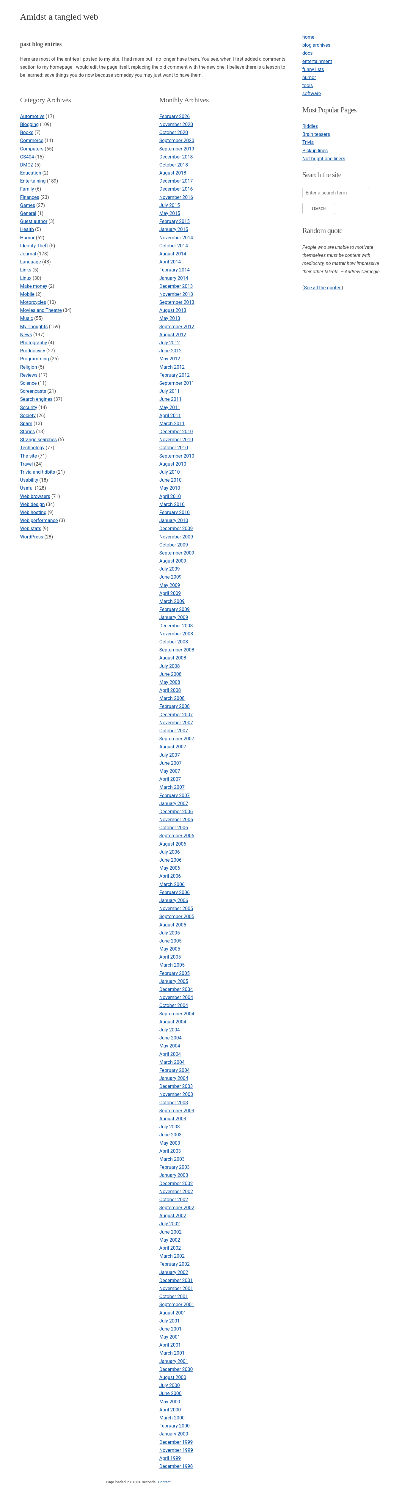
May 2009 (169, 585)
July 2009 (169, 569)
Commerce (31, 140)
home (308, 37)
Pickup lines (315, 150)
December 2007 (176, 714)
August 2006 (172, 844)
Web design (32, 504)
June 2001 (170, 1329)
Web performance (39, 520)
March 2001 (172, 1353)
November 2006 (176, 819)
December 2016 (176, 189)
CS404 (27, 157)
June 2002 (170, 1232)
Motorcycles (33, 302)
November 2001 (176, 1288)
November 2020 (176, 124)
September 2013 (176, 302)
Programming (34, 359)
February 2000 (174, 1426)
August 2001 (172, 1313)
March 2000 (172, 1418)
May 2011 (169, 407)
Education (30, 173)
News (26, 334)
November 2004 (176, 997)
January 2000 (173, 1434)
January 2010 (173, 520)
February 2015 (174, 221)
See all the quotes (322, 287)
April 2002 (170, 1248)
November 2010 (176, 439)
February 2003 (174, 1167)
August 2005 (172, 925)
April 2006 (170, 876)
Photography (33, 342)
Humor (27, 238)
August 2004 (172, 1022)
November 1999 (176, 1450)
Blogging (29, 124)
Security (28, 407)
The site (28, 456)
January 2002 (173, 1272)
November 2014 (176, 238)
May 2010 (169, 488)
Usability (29, 480)
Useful (27, 488)
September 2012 (176, 326)
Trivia (308, 142)
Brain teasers (316, 134)
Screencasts (33, 391)
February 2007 (174, 795)
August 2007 (172, 747)
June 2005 (170, 941)
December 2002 (176, 1183)
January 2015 (173, 229)
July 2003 (169, 1127)
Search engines (36, 399)
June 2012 (170, 351)
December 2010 (176, 431)
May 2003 (169, 1143)
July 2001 (169, 1321)
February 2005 (174, 973)
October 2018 (173, 165)
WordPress (31, 537)
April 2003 (170, 1151)
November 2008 (176, 634)
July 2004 (169, 1030)
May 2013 (169, 318)
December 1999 (176, 1442)
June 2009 (170, 577)
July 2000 (169, 1385)
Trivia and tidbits (37, 472)
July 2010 (169, 472)
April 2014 (170, 262)
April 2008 (170, 690)
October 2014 (173, 246)
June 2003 (170, 1135)
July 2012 (169, 342)
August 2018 (172, 173)
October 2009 (173, 545)
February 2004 (174, 1070)
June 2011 (170, 399)
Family (27, 189)
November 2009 (176, 537)
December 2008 (176, 626)
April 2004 (170, 1054)
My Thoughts (34, 326)
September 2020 (176, 140)
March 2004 (172, 1062)
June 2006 (170, 860)
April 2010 (170, 496)
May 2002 (169, 1240)
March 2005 (172, 965)
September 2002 (176, 1207)
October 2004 (173, 1005)
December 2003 (176, 1086)
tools (307, 85)
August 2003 (172, 1119)
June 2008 (170, 674)
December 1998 (176, 1466)
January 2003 (173, 1175)
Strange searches (38, 439)
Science (28, 383)
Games (27, 205)
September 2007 (176, 739)
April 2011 (170, 415)
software (311, 93)
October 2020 (173, 132)
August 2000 (172, 1377)
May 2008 (169, 682)
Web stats (30, 528)
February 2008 (174, 706)
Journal (28, 254)
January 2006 (173, 900)
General (28, 213)
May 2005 (169, 949)
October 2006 (173, 827)
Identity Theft (34, 246)
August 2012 (172, 334)
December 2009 (176, 528)
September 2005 (176, 916)
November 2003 (176, 1094)
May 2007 (169, 771)
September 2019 (176, 149)
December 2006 (176, 811)
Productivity (32, 351)
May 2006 (169, 868)
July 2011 (169, 391)
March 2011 (172, 423)
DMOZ (27, 165)
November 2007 (176, 722)
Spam (26, 423)
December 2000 (176, 1369)
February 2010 (174, 512)
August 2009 (172, 561)
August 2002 (172, 1215)
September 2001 (176, 1304)
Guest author (34, 221)
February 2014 (174, 270)
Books (27, 132)
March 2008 (172, 698)
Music (26, 318)
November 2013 (176, 294)
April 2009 (170, 593)
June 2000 (170, 1393)
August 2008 (172, 658)
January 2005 (173, 981)
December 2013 (176, 286)
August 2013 (172, 310)
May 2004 (169, 1046)
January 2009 (173, 617)
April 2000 (170, 1410)
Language (30, 262)
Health (27, 229)
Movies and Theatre (41, 310)
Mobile (27, 294)
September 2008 (176, 650)
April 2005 (170, 957)
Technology (32, 447)
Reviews (29, 375)
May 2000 (169, 1402)
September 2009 (176, 553)
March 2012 (172, 367)
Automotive (32, 116)
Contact (164, 1482)
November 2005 (176, 908)
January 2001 (173, 1361)
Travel (26, 464)
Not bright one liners (323, 158)
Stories (27, 431)
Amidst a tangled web (59, 16)
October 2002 (173, 1199)
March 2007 (172, 787)
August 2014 (172, 254)
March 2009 (172, 601)
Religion (28, 367)
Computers (32, 149)
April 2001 (170, 1345)
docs (307, 53)
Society (28, 415)
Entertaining (33, 181)
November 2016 (176, 197)
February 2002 (174, 1264)
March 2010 (172, 504)
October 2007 (173, 730)
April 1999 (170, 1458)
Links (26, 270)
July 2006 (169, 852)
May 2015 (169, 213)
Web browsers (35, 496)
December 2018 (176, 157)
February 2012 (174, 375)
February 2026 (174, 116)
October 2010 (173, 447)
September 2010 (176, 456)
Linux (26, 278)
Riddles (310, 126)
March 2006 (172, 884)
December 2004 (176, 989)
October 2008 (173, 642)
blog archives (316, 45)
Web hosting (33, 512)
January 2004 (173, 1078)
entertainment (317, 61)
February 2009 (174, 609)
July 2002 (169, 1223)
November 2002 (176, 1191)
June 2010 (170, 480)
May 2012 (169, 359)
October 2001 (173, 1296)
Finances (29, 197)
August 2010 (172, 464)
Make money (33, 286)
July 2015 (169, 205)
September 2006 (176, 835)
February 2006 (174, 892)
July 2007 (169, 755)
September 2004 (176, 1014)
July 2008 (169, 666)
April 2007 (170, 779)
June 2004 (170, 1038)
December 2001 (176, 1280)
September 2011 (176, 383)
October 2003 (173, 1102)
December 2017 (176, 181)
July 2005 (169, 933)
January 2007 (173, 803)
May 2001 (169, 1337)
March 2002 (172, 1256)
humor (309, 77)
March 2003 (172, 1159)
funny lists (313, 69)
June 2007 (170, 763)
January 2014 (173, 278)
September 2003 (176, 1110)
